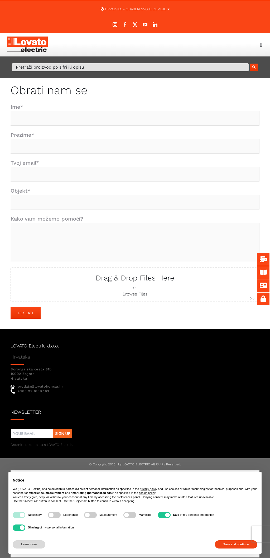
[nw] (42, 429)
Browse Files (135, 294)
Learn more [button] (29, 544)
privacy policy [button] (148, 488)
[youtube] (145, 24)
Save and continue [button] (236, 544)
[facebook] (125, 24)
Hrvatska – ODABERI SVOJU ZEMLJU (135, 9)
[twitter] (135, 24)
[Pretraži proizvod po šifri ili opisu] (130, 67)
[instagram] (115, 24)
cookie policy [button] (147, 492)
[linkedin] (155, 24)
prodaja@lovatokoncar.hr (37, 386)
